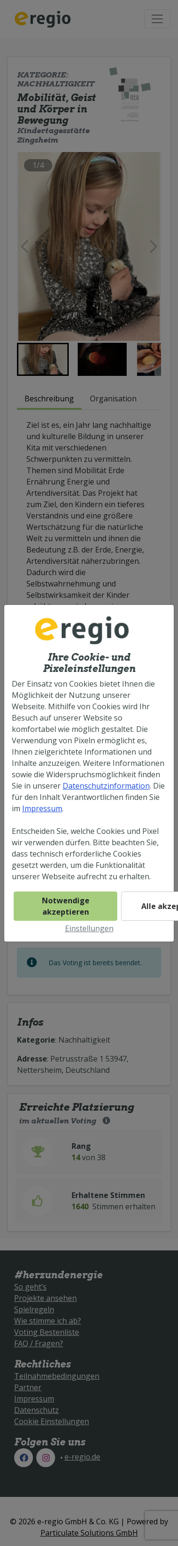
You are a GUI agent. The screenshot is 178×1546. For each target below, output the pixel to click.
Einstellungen (89, 928)
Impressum (42, 808)
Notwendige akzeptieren (65, 906)
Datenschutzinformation (106, 786)
